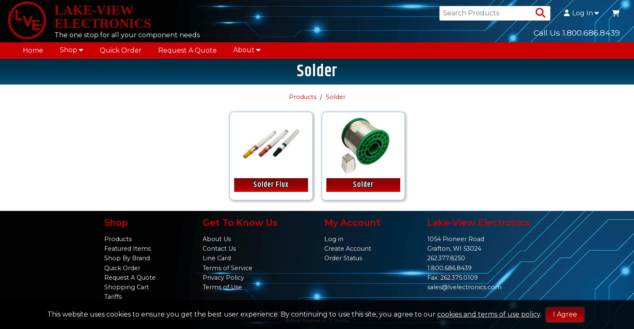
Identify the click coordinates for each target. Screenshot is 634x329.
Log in (333, 239)
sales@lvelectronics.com (464, 287)
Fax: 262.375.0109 (452, 277)
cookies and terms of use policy (488, 314)
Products (302, 97)
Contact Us (219, 248)
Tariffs (113, 296)
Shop (71, 50)
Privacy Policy (223, 277)
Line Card (217, 258)
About (246, 50)
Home (33, 50)
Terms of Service (227, 268)
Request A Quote (187, 50)
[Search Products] (541, 13)
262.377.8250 (446, 258)
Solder (335, 97)
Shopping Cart (126, 287)
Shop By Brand (127, 258)
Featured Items (127, 248)
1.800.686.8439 (449, 268)
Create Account (347, 248)
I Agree (565, 314)
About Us (217, 239)
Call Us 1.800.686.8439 (577, 33)
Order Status (343, 258)
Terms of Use (222, 287)
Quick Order (121, 50)
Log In (581, 13)
